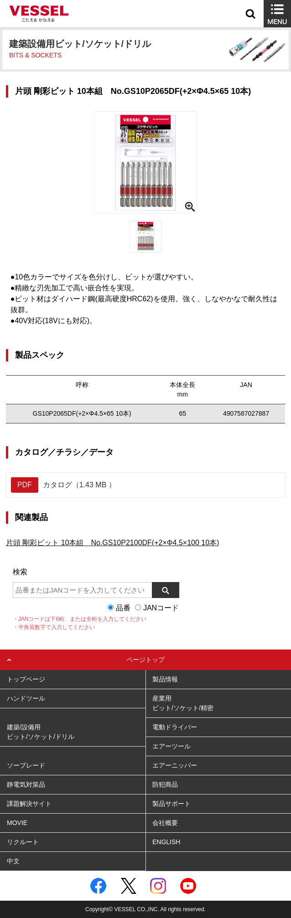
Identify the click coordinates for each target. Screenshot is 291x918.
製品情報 (165, 679)
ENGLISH (166, 842)
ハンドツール (26, 698)
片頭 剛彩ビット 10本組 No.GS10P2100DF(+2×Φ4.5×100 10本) (112, 543)
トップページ (26, 679)
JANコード (161, 608)
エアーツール (171, 746)
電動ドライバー (174, 727)
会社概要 (165, 822)
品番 (123, 608)
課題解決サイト (29, 803)
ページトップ (145, 659)
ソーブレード (26, 765)
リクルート (23, 842)
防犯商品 (165, 784)
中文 (13, 861)
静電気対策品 (26, 784)
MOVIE (17, 822)
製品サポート (171, 803)
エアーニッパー (174, 765)
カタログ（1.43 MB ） (63, 485)
